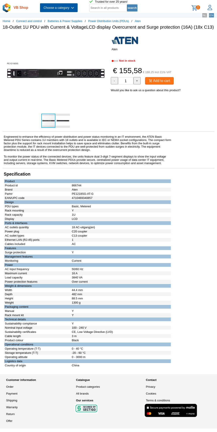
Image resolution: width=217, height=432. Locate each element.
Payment (11, 393)
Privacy (150, 386)
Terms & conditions (158, 400)
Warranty (12, 407)
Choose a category (59, 7)
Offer (9, 421)
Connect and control (29, 21)
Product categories (88, 386)
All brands (82, 393)
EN (211, 15)
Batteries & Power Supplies (65, 21)
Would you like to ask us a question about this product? (146, 90)
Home (6, 21)
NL (204, 15)
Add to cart (159, 81)
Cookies (151, 393)
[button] (104, 37)
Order (9, 386)
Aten (138, 21)
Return (10, 414)
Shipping (11, 400)
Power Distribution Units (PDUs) (108, 21)
